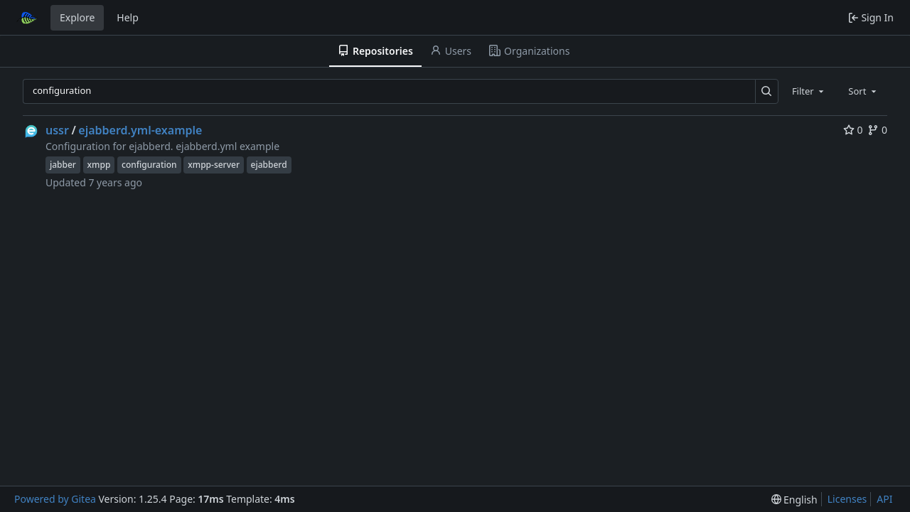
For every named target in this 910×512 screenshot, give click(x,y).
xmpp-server (214, 165)
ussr (57, 130)
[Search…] (766, 91)
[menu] (794, 499)
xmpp (99, 165)
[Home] (27, 18)
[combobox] (809, 91)
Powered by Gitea (55, 499)
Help (128, 17)
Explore (77, 17)
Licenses (847, 499)
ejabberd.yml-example (140, 130)
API (884, 499)
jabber (63, 165)
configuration (149, 165)
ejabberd (269, 165)
